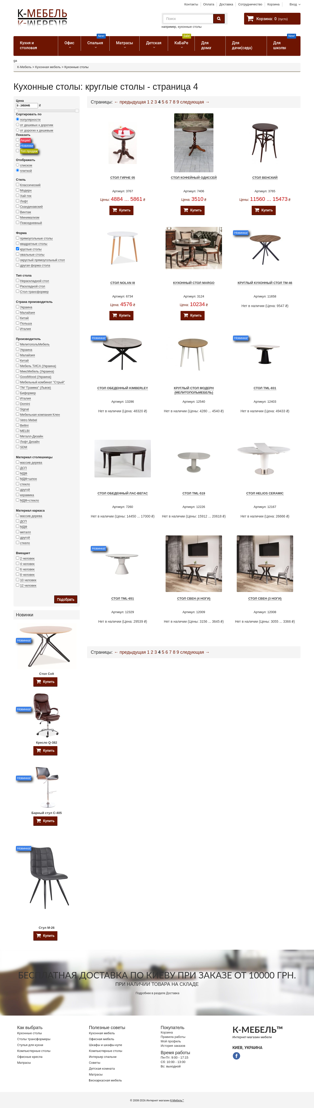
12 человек (28, 585)
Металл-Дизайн (31, 436)
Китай (24, 318)
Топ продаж (29, 151)
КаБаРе (182, 40)
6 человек (27, 569)
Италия (25, 329)
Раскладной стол (32, 286)
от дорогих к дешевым (36, 130)
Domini (25, 404)
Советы (94, 1062)
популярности (30, 119)
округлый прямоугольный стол (42, 260)
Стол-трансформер (34, 292)
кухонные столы (190, 27)
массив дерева (31, 462)
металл (25, 532)
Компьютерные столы (34, 1051)
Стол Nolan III (122, 283)
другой (25, 489)
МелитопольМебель (35, 344)
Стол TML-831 (265, 388)
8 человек (27, 574)
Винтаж (25, 212)
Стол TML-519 (194, 493)
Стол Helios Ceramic (265, 493)
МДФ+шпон (28, 479)
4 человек (27, 564)
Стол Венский (265, 177)
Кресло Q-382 (46, 742)
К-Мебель (24, 67)
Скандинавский (31, 206)
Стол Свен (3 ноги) (264, 598)
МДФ (23, 473)
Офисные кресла (29, 1057)
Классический (30, 185)
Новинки (27, 146)
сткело (25, 543)
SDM (23, 447)
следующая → (195, 102)
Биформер (28, 393)
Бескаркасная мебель (105, 1080)
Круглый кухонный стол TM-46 (265, 283)
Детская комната (102, 1068)
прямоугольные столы (36, 238)
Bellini (24, 425)
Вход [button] (293, 4)
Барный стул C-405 (46, 813)
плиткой (26, 171)
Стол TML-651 (122, 598)
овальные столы (32, 254)
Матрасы (124, 43)
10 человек (28, 580)
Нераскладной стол (34, 281)
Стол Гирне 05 (122, 177)
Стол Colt (46, 674)
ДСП (23, 468)
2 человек (27, 558)
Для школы (284, 43)
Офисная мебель (101, 1039)
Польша (26, 323)
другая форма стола (35, 265)
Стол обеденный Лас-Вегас (123, 493)
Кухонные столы (29, 1033)
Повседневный (31, 223)
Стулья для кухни (30, 1045)
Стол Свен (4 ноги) (193, 598)
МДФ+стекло (29, 500)
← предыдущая (130, 102)
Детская (153, 43)
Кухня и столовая (28, 45)
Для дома (206, 45)
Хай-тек (25, 196)
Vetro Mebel (28, 420)
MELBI (25, 431)
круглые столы (31, 249)
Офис (69, 43)
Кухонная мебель (48, 67)
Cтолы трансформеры (34, 1039)
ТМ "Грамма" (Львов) (35, 387)
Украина (26, 307)
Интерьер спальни (103, 1057)
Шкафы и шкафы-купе (105, 1045)
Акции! (25, 140)
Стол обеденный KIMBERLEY (122, 388)
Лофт (24, 201)
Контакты (191, 4)
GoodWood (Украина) (35, 377)
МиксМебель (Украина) (37, 371)
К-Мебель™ (177, 1100)
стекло (25, 484)
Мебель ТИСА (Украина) (38, 366)
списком (26, 165)
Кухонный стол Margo (193, 283)
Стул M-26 (47, 928)
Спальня (96, 40)
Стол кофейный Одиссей (194, 177)
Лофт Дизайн (29, 441)
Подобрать (66, 599)
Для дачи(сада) (242, 45)
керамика (27, 495)
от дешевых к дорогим (36, 125)
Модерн (26, 190)
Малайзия (27, 312)
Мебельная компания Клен (40, 414)
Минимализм (29, 217)
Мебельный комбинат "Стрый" (42, 382)
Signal (24, 409)
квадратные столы (33, 244)
